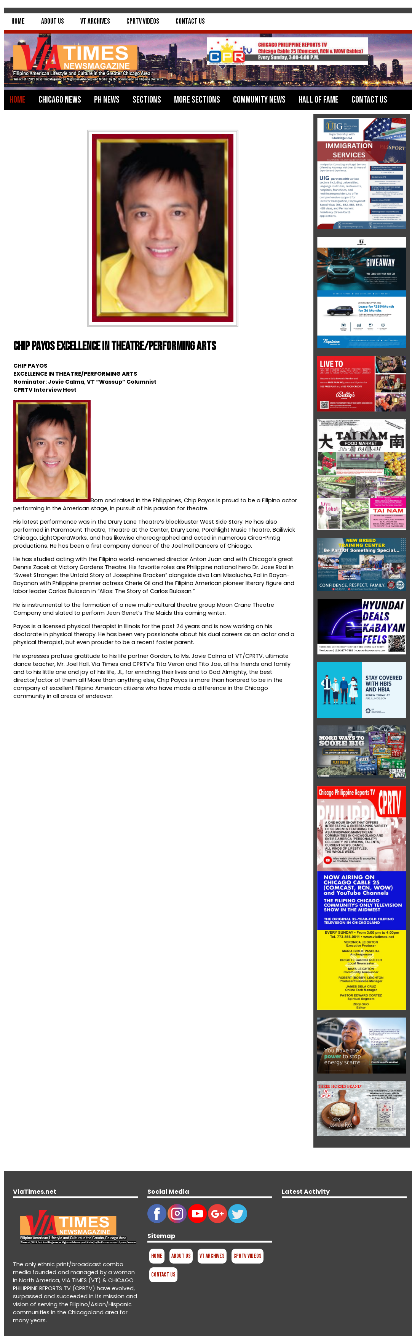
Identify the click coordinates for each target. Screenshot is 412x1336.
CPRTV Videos (142, 21)
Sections (147, 99)
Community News (259, 99)
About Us (52, 21)
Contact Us (190, 21)
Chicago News (59, 99)
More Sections (197, 99)
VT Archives (95, 21)
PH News (107, 99)
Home (18, 21)
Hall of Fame (319, 99)
